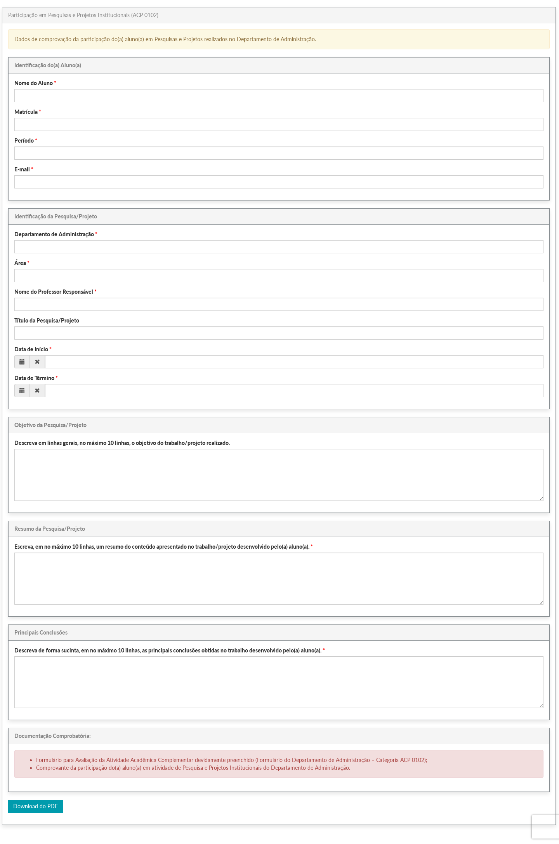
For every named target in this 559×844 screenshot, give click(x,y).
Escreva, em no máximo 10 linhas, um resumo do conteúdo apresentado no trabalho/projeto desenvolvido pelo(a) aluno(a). (161, 546)
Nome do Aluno (33, 83)
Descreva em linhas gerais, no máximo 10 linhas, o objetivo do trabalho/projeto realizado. (122, 442)
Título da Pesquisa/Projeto (46, 320)
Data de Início (31, 349)
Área (20, 263)
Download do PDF (35, 806)
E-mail (22, 169)
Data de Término (34, 378)
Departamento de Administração (54, 234)
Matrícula (26, 111)
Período (24, 140)
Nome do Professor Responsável (53, 291)
